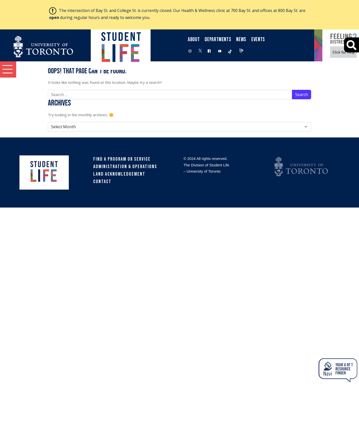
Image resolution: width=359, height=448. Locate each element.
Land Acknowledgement (119, 174)
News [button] (241, 39)
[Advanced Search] (351, 44)
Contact (102, 182)
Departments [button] (218, 39)
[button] (8, 69)
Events (258, 39)
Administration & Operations (125, 167)
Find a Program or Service (122, 159)
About (194, 39)
